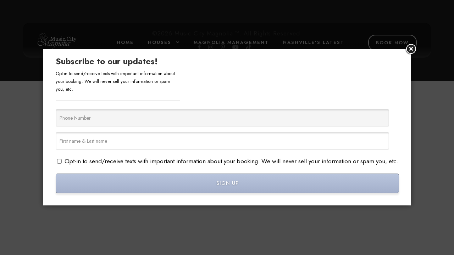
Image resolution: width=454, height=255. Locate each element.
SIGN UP (227, 183)
